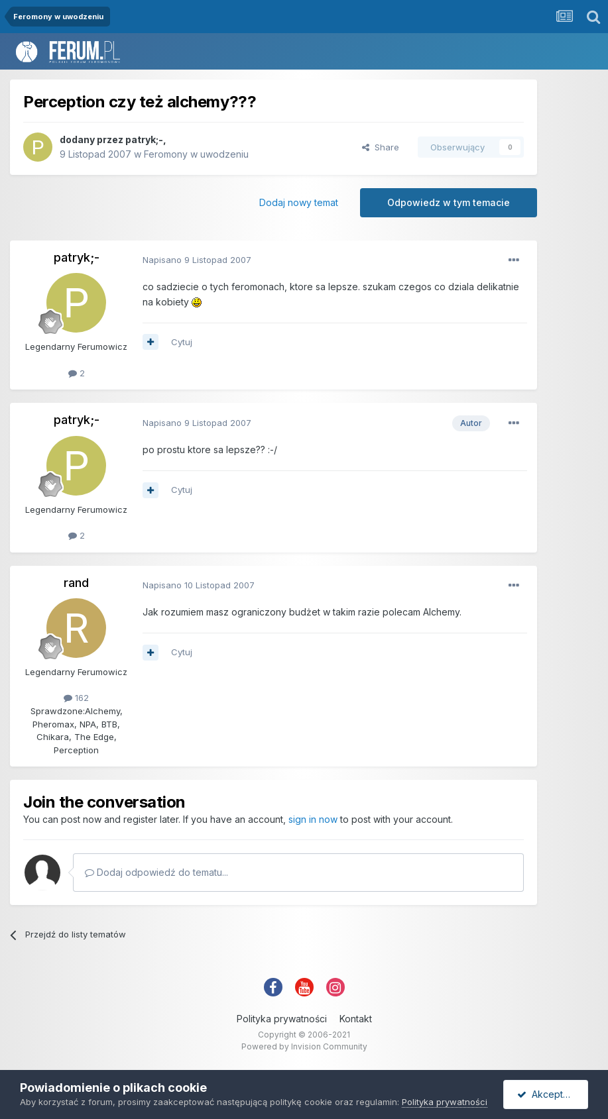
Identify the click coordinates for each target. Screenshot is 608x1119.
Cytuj (181, 342)
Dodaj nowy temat (298, 202)
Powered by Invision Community (304, 1046)
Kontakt (355, 1018)
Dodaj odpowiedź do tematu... (156, 872)
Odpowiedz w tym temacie (448, 202)
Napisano (197, 259)
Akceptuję (546, 1094)
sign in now (312, 819)
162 (76, 697)
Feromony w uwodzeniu (196, 154)
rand (76, 583)
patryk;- (144, 139)
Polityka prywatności (282, 1018)
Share (380, 147)
